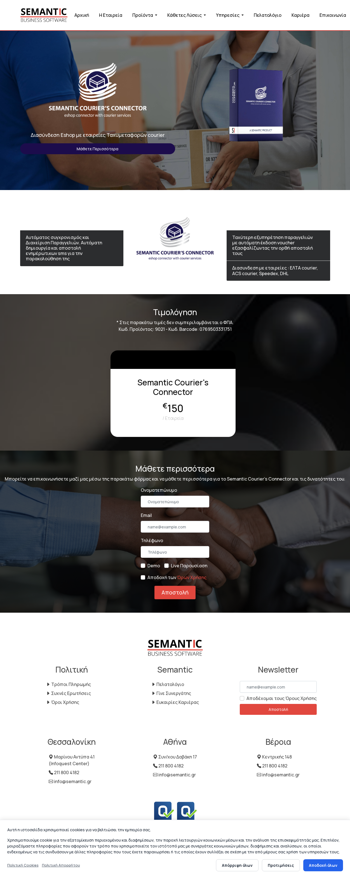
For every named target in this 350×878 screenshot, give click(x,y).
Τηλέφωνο (152, 540)
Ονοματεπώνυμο (159, 490)
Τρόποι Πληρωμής (68, 684)
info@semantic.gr (70, 781)
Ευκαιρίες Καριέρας (175, 702)
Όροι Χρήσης (62, 702)
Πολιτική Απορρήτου (61, 865)
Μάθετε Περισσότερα (97, 148)
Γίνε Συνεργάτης (171, 693)
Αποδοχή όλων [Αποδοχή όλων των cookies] (323, 865)
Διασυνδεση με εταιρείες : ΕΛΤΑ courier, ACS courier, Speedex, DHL (275, 270)
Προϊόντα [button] (143, 15)
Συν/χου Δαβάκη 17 (175, 757)
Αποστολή (175, 592)
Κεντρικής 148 (274, 757)
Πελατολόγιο (267, 15)
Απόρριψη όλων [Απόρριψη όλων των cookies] (237, 865)
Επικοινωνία (333, 15)
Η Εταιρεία (110, 15)
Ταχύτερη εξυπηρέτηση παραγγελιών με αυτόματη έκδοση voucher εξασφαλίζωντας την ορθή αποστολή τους (272, 245)
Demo (153, 566)
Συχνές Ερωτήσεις (68, 693)
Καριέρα (300, 15)
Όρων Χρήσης (191, 577)
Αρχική (81, 15)
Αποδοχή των (176, 577)
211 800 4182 (64, 772)
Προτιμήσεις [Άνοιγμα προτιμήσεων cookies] (281, 865)
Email (146, 515)
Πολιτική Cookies (23, 865)
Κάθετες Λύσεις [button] (185, 15)
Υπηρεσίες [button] (228, 15)
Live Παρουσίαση (189, 566)
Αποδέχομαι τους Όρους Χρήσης (281, 698)
